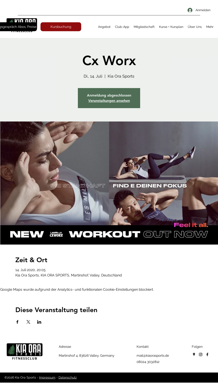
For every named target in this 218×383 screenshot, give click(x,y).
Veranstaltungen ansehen (109, 101)
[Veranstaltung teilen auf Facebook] (17, 322)
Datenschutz (68, 377)
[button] (104, 26)
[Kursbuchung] (60, 26)
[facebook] (207, 354)
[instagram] (200, 354)
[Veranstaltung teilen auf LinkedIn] (39, 322)
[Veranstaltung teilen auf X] (28, 322)
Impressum (47, 377)
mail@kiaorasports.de (153, 356)
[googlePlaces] (194, 354)
